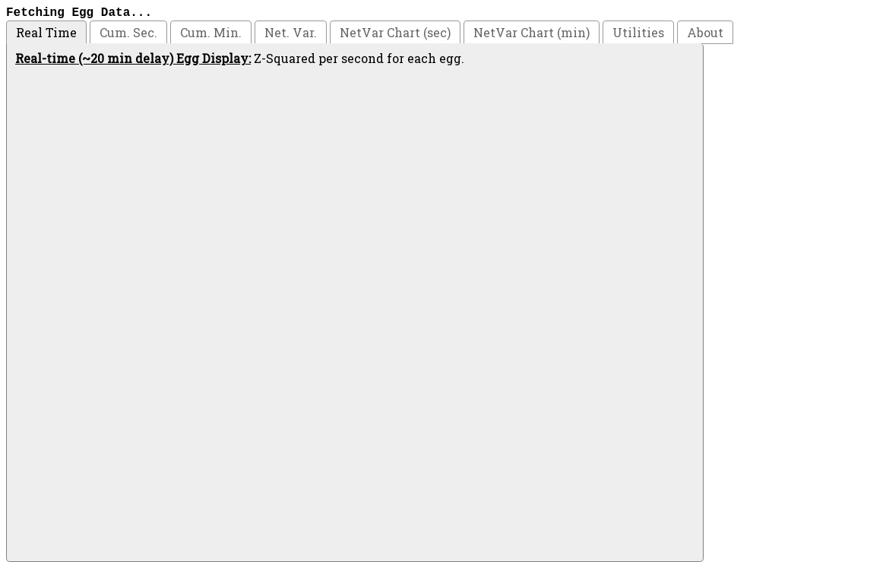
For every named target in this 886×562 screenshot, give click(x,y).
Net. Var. (290, 32)
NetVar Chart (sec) (395, 32)
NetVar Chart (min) (531, 32)
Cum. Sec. (128, 32)
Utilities (638, 32)
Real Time (46, 32)
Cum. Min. (211, 32)
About (705, 32)
